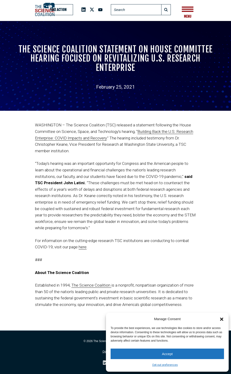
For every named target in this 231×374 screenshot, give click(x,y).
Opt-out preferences (165, 365)
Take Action (58, 9)
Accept (167, 354)
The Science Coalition (91, 285)
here (83, 247)
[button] (221, 318)
